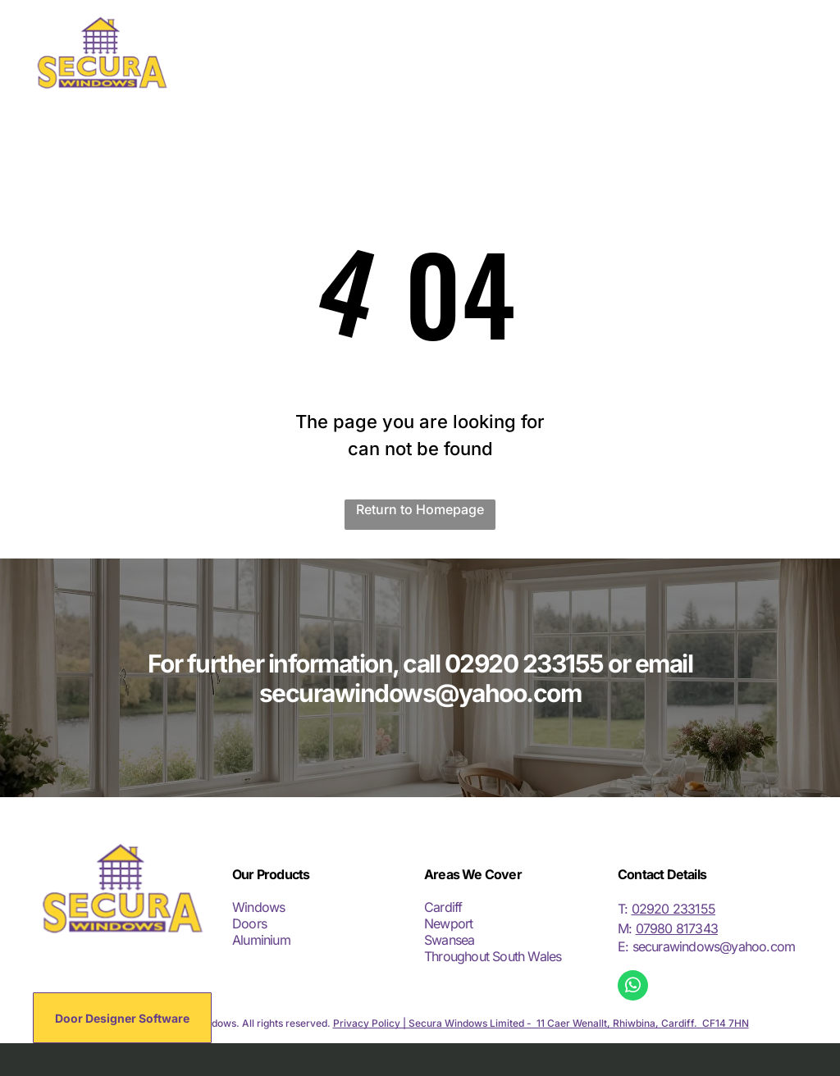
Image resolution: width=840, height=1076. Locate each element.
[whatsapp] (633, 987)
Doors (249, 923)
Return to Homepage (420, 509)
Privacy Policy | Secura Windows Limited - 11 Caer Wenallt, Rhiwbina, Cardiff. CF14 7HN (541, 1023)
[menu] (804, 52)
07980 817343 (677, 928)
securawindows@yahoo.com (714, 946)
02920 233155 (673, 908)
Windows (258, 907)
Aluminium (261, 940)
